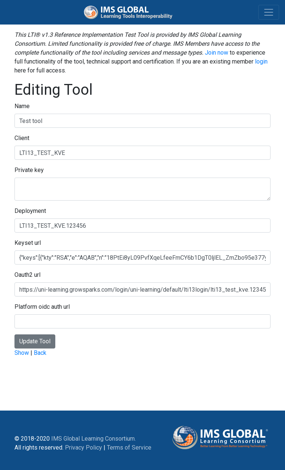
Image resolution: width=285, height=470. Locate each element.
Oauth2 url (27, 274)
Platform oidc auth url (42, 306)
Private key (29, 170)
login (261, 61)
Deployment (30, 210)
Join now (216, 52)
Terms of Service (129, 447)
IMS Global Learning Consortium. (93, 438)
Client (21, 138)
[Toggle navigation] (268, 12)
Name (22, 106)
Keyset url (27, 242)
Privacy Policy (83, 447)
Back (40, 352)
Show (21, 352)
